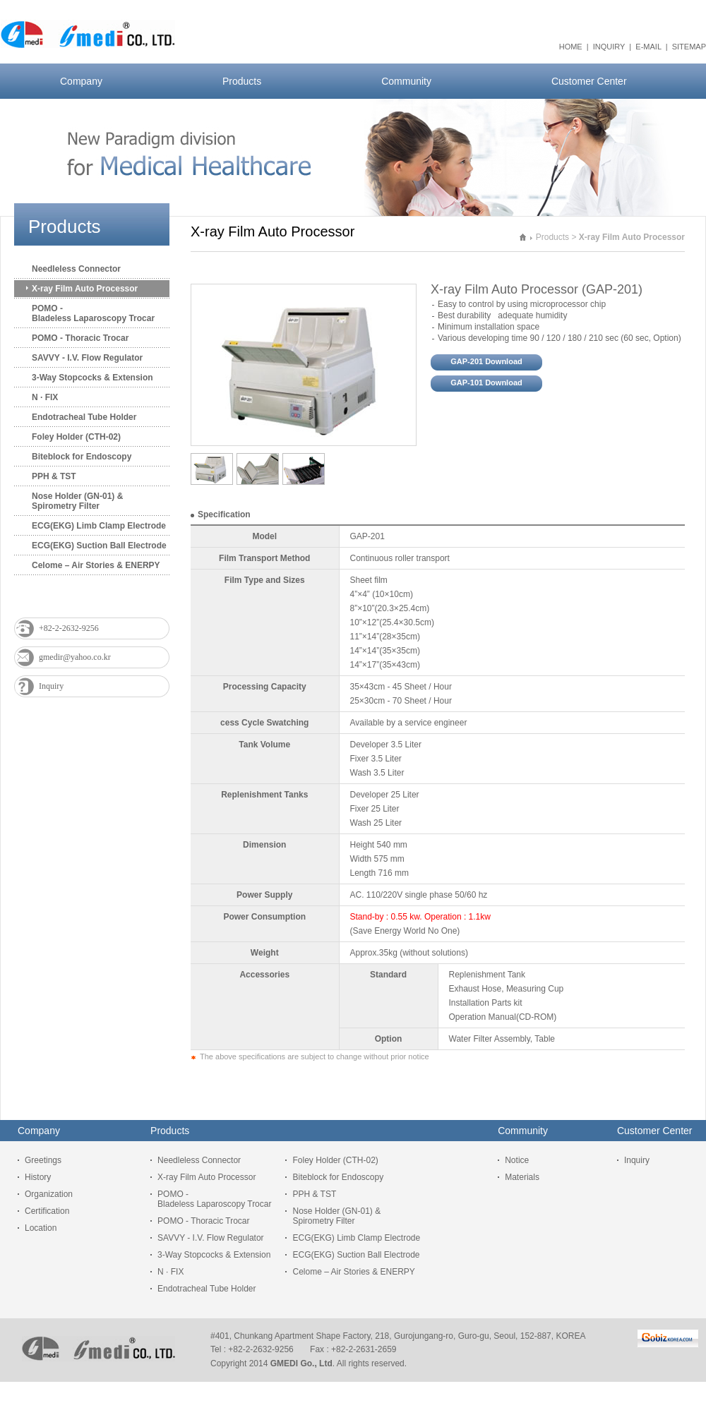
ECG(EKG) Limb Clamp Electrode (99, 526)
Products (241, 81)
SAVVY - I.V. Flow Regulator (87, 358)
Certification (47, 1211)
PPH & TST (54, 476)
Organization (49, 1194)
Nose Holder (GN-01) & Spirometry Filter (77, 501)
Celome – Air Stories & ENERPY (96, 565)
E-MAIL (648, 46)
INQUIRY (609, 46)
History (38, 1177)
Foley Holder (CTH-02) (76, 437)
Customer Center (589, 81)
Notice (517, 1160)
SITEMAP (689, 46)
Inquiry (51, 686)
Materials (522, 1177)
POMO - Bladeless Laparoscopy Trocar (93, 313)
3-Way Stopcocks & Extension (92, 378)
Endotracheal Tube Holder (84, 417)
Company (81, 81)
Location (40, 1228)
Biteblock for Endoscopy (81, 457)
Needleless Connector (76, 269)
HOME (570, 46)
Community (406, 81)
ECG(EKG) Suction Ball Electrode (99, 545)
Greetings (43, 1160)
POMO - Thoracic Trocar (80, 338)
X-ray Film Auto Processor (85, 289)
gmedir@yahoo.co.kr (75, 657)
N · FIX (45, 397)
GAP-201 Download (486, 361)
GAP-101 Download (486, 382)
